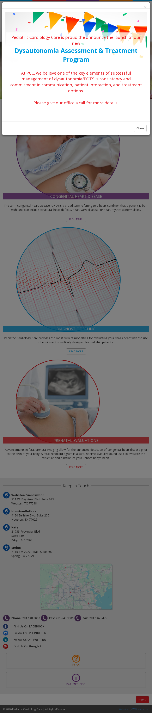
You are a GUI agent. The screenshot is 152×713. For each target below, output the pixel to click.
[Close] (145, 7)
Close (140, 128)
